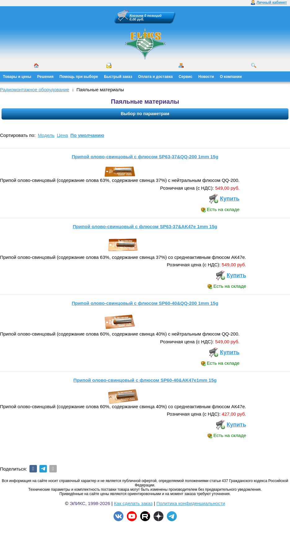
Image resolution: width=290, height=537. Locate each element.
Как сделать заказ (133, 503)
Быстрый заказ (118, 76)
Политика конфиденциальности (190, 503)
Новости (206, 76)
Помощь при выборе (79, 76)
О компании (231, 76)
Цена (62, 135)
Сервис (185, 76)
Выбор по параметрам (145, 113)
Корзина (137, 15)
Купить (229, 199)
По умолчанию (87, 135)
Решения (45, 76)
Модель (46, 135)
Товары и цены (17, 76)
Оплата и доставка (155, 76)
